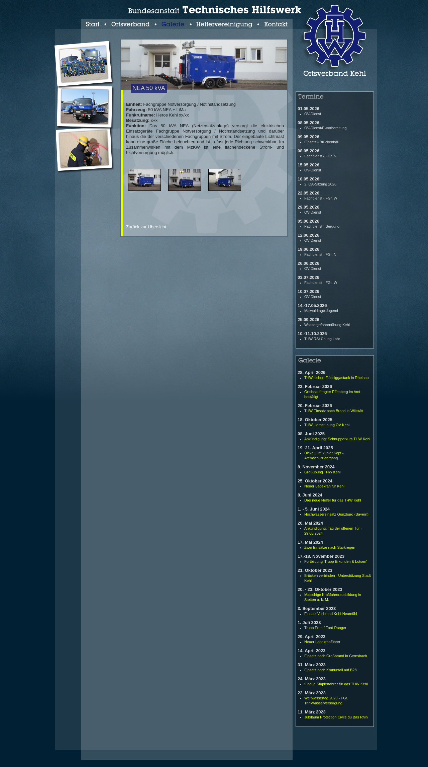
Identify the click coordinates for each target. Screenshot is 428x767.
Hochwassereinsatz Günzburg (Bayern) (336, 514)
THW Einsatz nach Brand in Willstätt (333, 411)
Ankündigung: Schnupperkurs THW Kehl (337, 439)
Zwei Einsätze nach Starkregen (329, 547)
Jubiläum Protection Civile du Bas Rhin (336, 717)
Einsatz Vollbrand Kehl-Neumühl (330, 614)
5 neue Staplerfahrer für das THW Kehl (336, 684)
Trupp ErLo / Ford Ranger (325, 628)
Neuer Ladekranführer (322, 642)
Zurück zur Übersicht (146, 226)
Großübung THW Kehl (322, 472)
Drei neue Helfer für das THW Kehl (332, 500)
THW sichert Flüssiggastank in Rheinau (336, 378)
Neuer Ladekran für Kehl (324, 486)
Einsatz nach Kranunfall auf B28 (330, 670)
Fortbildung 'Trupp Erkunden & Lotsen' (335, 561)
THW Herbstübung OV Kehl (326, 425)
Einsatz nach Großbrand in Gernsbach (335, 656)
